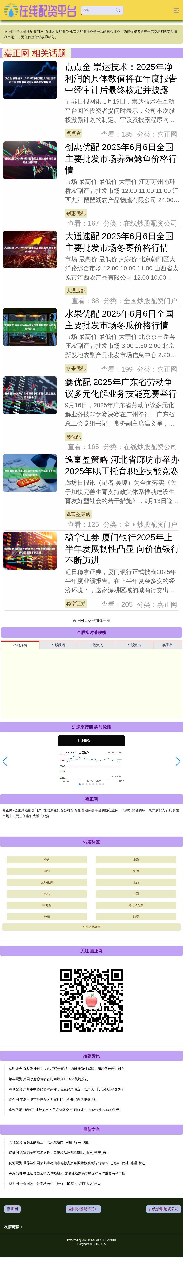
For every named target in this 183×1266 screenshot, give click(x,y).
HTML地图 (109, 1240)
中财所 (46, 905)
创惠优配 (76, 213)
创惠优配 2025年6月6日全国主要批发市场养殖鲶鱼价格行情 (121, 158)
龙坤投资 (47, 882)
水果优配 (76, 368)
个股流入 (96, 645)
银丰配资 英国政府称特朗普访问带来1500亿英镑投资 (48, 1079)
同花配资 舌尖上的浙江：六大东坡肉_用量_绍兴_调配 (49, 1142)
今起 (47, 859)
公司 (136, 893)
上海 (136, 859)
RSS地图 (96, 1240)
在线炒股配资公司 (164, 1209)
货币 (136, 871)
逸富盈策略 (78, 514)
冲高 (47, 916)
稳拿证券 (76, 603)
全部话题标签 (91, 926)
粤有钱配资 (136, 905)
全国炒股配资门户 (83, 1209)
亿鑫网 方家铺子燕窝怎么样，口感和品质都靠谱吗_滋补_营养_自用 (59, 1152)
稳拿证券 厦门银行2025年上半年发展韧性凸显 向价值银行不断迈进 (122, 548)
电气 (47, 893)
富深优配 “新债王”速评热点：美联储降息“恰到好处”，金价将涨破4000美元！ (66, 1110)
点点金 (73, 133)
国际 (47, 871)
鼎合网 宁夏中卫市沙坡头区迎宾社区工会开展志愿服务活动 (53, 1099)
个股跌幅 (58, 645)
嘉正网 (12, 1209)
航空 (136, 916)
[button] (5, 761)
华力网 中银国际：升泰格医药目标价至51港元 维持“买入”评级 (55, 1183)
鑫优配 (73, 437)
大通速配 (76, 290)
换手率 (167, 645)
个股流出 (134, 645)
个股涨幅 (20, 645)
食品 (136, 882)
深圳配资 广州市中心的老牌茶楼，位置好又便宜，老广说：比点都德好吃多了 (66, 1089)
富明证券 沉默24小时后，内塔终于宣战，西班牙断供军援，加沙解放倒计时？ (67, 1068)
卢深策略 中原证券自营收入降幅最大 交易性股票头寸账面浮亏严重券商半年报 (67, 1173)
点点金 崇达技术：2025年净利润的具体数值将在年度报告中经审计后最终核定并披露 (121, 78)
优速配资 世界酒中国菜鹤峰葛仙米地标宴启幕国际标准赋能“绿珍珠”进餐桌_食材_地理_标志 (77, 1163)
